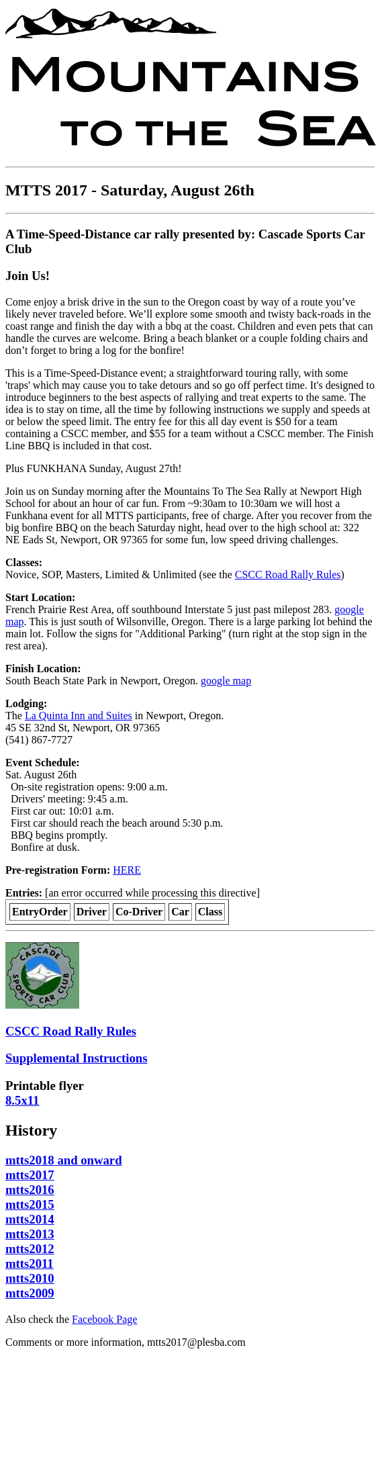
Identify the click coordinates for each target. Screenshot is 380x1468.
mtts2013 (29, 1234)
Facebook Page (104, 1319)
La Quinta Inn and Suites (78, 715)
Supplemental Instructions (76, 1058)
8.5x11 (22, 1100)
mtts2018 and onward (63, 1160)
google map (226, 680)
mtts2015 (29, 1204)
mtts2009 (29, 1293)
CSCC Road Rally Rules (288, 574)
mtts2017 (29, 1175)
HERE (127, 870)
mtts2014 (29, 1219)
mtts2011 (29, 1263)
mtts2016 (29, 1190)
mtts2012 (29, 1249)
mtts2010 (29, 1278)
